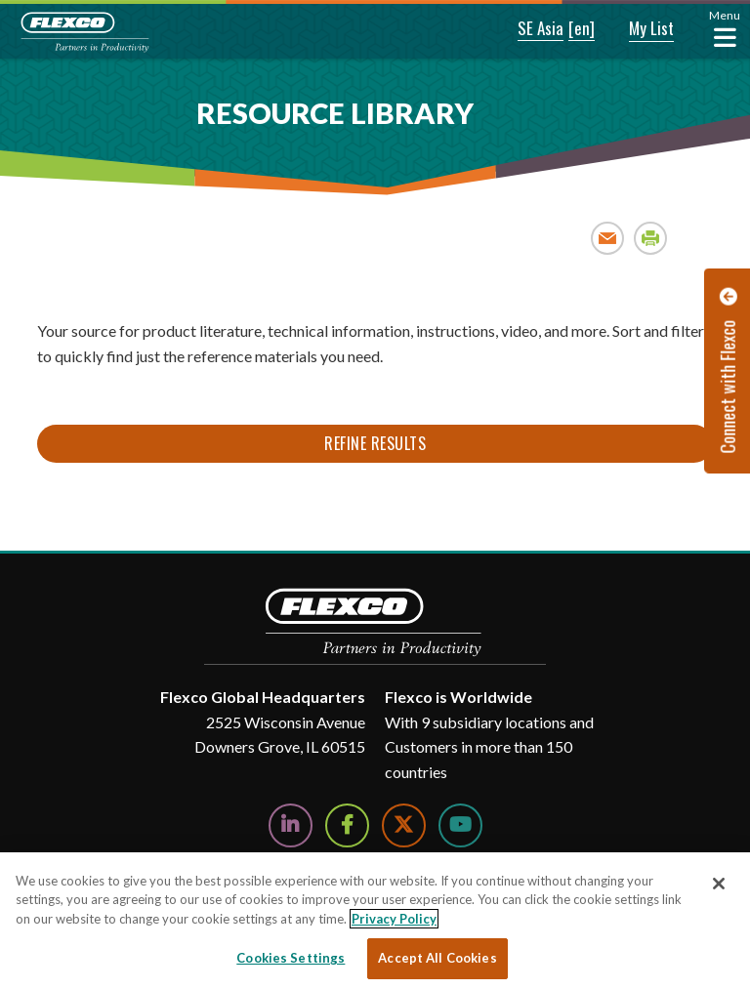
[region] (375, 920)
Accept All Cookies (437, 958)
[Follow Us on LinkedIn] (290, 825)
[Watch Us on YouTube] (460, 825)
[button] (527, 29)
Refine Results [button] (375, 443)
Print (650, 237)
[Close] (718, 883)
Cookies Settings (290, 958)
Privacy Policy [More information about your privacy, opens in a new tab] (394, 919)
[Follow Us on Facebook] (347, 825)
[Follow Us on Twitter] (404, 825)
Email (607, 237)
